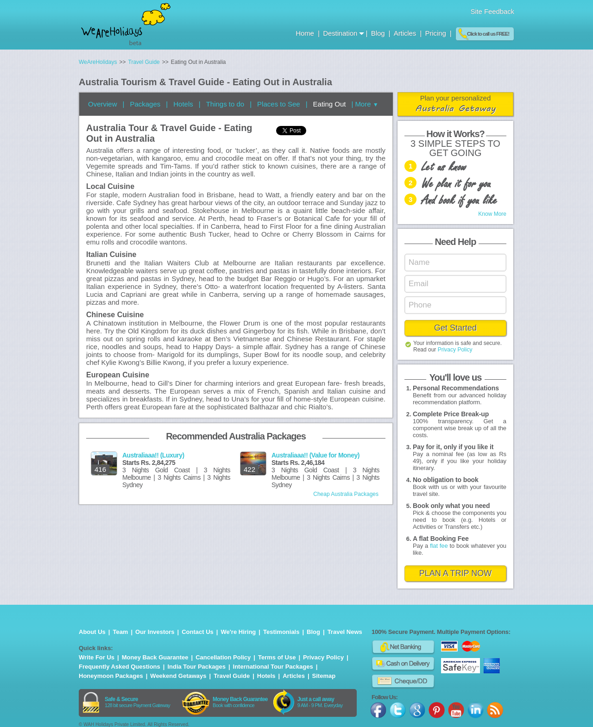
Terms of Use (277, 657)
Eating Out (329, 104)
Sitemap (324, 675)
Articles (406, 33)
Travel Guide (232, 675)
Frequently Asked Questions (119, 666)
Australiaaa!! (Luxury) (153, 455)
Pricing (435, 33)
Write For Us (96, 657)
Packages (145, 104)
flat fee (439, 545)
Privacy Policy (455, 349)
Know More (492, 214)
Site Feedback (492, 11)
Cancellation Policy (223, 657)
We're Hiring (238, 631)
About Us (92, 631)
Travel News (345, 631)
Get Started (455, 327)
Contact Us (198, 631)
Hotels (183, 104)
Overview (102, 104)
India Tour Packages (196, 666)
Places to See (278, 104)
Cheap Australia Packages (346, 494)
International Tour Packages (273, 666)
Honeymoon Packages (111, 675)
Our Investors (155, 631)
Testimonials (281, 631)
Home (306, 33)
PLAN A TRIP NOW (455, 573)
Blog (379, 33)
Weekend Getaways (178, 675)
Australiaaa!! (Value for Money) (315, 455)
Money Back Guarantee (155, 657)
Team (120, 631)
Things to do (225, 104)
